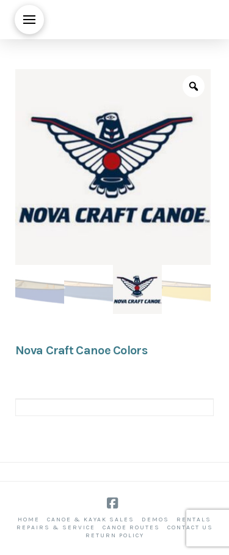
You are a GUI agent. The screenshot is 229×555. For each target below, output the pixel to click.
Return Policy (114, 535)
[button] (29, 19)
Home (29, 519)
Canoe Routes (131, 527)
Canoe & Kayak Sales (90, 519)
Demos (155, 519)
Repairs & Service (55, 527)
